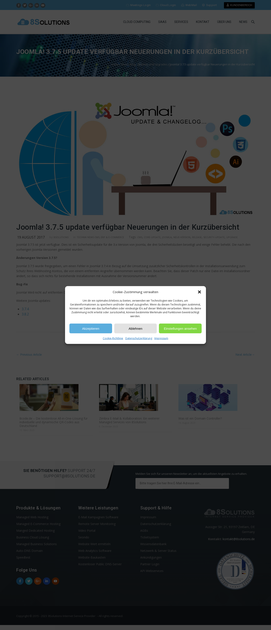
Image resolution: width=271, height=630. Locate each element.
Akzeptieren (90, 328)
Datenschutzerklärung (138, 338)
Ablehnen (135, 328)
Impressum (161, 338)
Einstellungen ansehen (180, 328)
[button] (199, 292)
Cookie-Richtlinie (113, 338)
